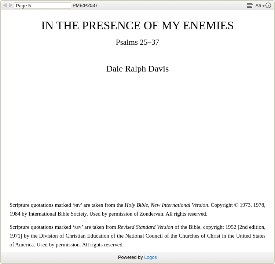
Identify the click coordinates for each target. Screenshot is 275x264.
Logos (150, 257)
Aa (260, 5)
